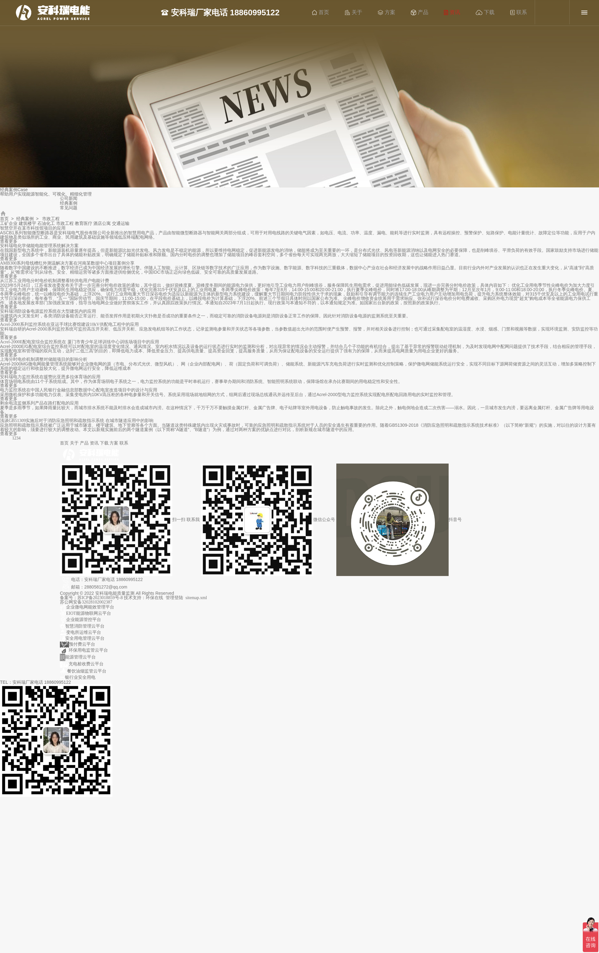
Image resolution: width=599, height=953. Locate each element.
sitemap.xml (196, 601)
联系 (523, 12)
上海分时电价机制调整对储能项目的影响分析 (43, 362)
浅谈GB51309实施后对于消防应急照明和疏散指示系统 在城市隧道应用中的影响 (76, 424)
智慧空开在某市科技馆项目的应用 (33, 231)
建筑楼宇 (27, 223)
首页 (325, 12)
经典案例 (68, 203)
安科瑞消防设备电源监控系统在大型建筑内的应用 (48, 314)
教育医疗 (83, 223)
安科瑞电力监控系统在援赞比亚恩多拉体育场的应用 (50, 380)
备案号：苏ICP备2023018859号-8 (92, 601)
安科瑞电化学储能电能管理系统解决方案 (39, 249)
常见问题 (68, 208)
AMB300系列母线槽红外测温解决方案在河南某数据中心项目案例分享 (67, 266)
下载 (490, 12)
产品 (424, 12)
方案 (391, 12)
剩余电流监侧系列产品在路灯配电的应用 (39, 406)
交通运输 (120, 223)
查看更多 (8, 244)
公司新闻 (68, 198)
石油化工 (46, 223)
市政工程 (65, 223)
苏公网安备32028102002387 (86, 605)
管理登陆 (174, 601)
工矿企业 (8, 223)
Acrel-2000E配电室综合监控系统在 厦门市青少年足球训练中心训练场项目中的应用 (79, 345)
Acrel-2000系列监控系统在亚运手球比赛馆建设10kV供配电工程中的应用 (69, 327)
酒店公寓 (102, 223)
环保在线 (154, 601)
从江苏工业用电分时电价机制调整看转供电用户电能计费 (54, 284)
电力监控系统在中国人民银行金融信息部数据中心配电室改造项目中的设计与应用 (78, 393)
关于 (358, 12)
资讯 (457, 12)
